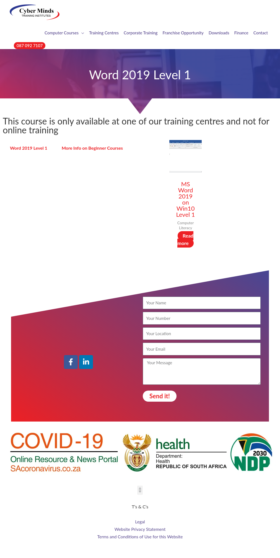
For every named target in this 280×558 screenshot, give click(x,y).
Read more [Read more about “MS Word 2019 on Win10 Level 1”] (185, 239)
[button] (29, 45)
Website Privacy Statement (140, 529)
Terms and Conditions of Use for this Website (140, 536)
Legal (140, 521)
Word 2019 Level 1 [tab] (28, 148)
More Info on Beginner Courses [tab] (92, 148)
